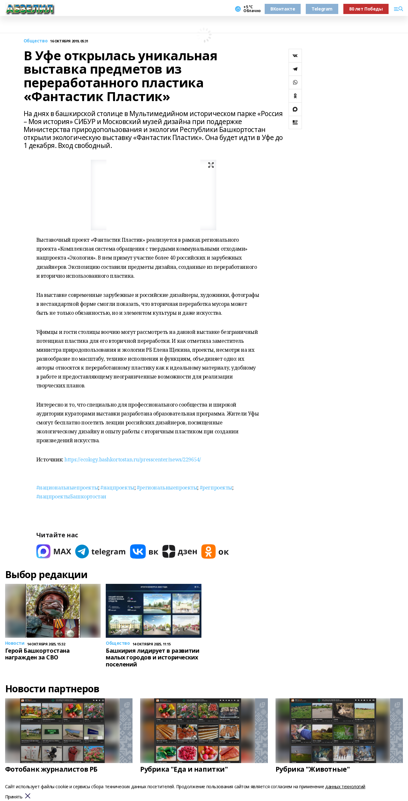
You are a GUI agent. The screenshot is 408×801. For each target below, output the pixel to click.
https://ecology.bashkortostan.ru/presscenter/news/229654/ (132, 459)
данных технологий (345, 786)
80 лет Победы (366, 9)
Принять (14, 797)
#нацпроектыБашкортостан (71, 496)
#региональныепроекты (167, 487)
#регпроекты (216, 487)
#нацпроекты (117, 487)
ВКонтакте (282, 9)
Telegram (322, 9)
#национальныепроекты (67, 487)
